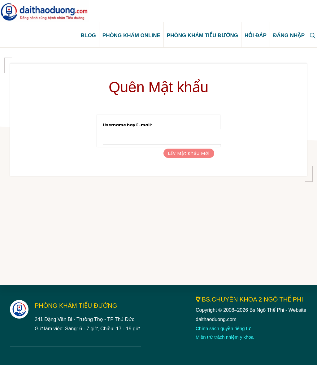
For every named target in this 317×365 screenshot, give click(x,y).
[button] (312, 37)
